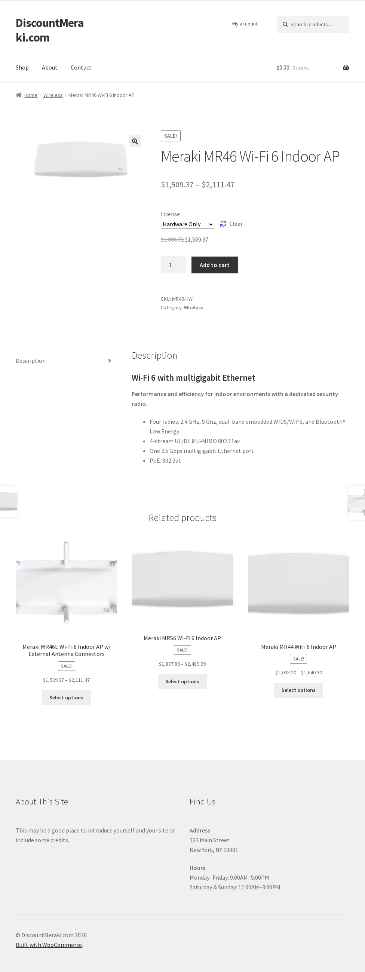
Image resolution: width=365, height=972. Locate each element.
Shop (22, 67)
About (50, 67)
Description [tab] (31, 360)
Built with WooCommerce (49, 944)
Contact (81, 67)
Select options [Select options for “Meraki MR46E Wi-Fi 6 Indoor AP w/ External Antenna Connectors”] (66, 697)
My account (245, 23)
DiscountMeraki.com (50, 30)
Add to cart (215, 265)
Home (30, 95)
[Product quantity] (173, 265)
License (170, 214)
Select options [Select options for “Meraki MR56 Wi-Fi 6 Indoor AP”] (182, 681)
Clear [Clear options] (236, 223)
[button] (135, 141)
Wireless (53, 95)
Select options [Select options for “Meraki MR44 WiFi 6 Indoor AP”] (299, 690)
